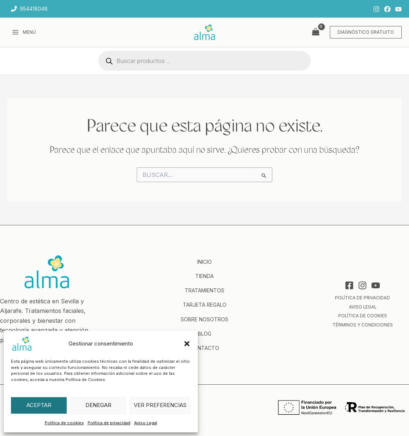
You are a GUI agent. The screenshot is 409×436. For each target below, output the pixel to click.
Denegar (98, 405)
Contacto (204, 348)
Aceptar (38, 405)
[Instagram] (376, 9)
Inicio (204, 262)
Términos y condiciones (362, 324)
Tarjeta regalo (204, 305)
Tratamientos (204, 290)
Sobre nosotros (204, 319)
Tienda (204, 276)
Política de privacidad (109, 422)
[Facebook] (387, 9)
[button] (187, 343)
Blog (204, 333)
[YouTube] (398, 9)
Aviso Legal (145, 422)
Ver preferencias (160, 405)
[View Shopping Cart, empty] (316, 32)
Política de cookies (64, 422)
